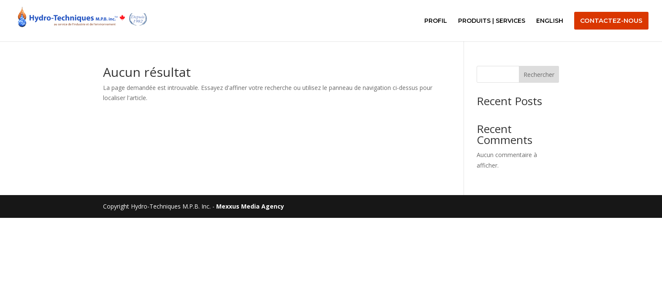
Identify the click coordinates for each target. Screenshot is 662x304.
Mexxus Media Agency (250, 206)
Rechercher (539, 75)
